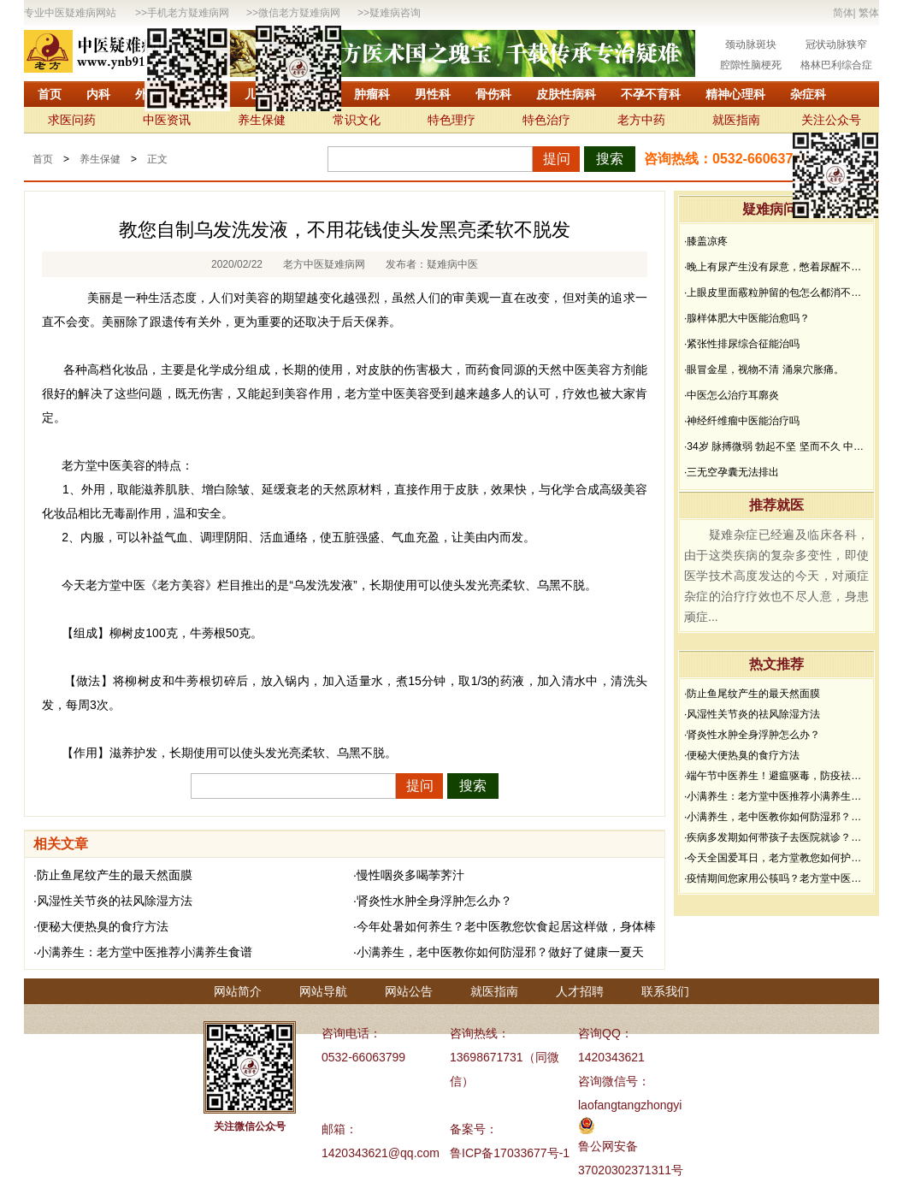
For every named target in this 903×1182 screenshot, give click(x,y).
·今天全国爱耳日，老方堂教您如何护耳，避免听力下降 (776, 858)
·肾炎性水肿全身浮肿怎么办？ (432, 900)
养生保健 (262, 120)
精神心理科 (735, 94)
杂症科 (808, 94)
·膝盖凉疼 (706, 241)
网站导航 (323, 991)
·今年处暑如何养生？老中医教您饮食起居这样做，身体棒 (504, 926)
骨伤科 (493, 94)
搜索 (609, 158)
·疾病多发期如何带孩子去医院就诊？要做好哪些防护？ (776, 837)
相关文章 (60, 843)
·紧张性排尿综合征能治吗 (742, 344)
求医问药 (72, 120)
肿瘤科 (372, 94)
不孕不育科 (651, 94)
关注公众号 (831, 120)
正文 (157, 159)
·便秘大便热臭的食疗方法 (100, 926)
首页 (50, 94)
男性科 (433, 94)
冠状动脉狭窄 (836, 44)
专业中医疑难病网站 (70, 13)
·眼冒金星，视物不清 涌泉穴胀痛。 (764, 369)
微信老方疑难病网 (299, 13)
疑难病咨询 (395, 13)
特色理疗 (451, 120)
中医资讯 (167, 120)
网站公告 (409, 991)
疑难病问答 (776, 209)
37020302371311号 (630, 1170)
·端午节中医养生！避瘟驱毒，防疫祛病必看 (776, 776)
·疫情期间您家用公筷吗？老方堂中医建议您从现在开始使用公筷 (776, 878)
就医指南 (736, 120)
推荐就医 (776, 505)
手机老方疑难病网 (188, 13)
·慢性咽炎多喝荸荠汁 (408, 875)
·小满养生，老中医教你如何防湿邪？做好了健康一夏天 (498, 952)
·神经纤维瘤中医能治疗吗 (742, 421)
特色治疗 (546, 120)
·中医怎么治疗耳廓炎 (731, 395)
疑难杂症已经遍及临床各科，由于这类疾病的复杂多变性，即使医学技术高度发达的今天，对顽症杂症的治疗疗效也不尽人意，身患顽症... (776, 576)
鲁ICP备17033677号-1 (510, 1153)
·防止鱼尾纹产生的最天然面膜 (112, 875)
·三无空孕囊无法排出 (731, 472)
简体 (843, 13)
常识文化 (357, 120)
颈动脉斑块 (750, 44)
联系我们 (665, 991)
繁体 (869, 13)
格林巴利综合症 (836, 65)
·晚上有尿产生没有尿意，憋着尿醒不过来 (776, 267)
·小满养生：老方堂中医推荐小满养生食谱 (142, 952)
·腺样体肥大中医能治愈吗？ (747, 318)
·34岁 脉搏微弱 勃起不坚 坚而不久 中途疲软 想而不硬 (776, 446)
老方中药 (641, 120)
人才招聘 (580, 991)
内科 (98, 94)
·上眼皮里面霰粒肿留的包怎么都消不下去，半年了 (776, 292)
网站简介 (238, 991)
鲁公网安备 (608, 1146)
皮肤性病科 (566, 94)
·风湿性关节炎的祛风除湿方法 (112, 900)
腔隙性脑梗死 (751, 65)
